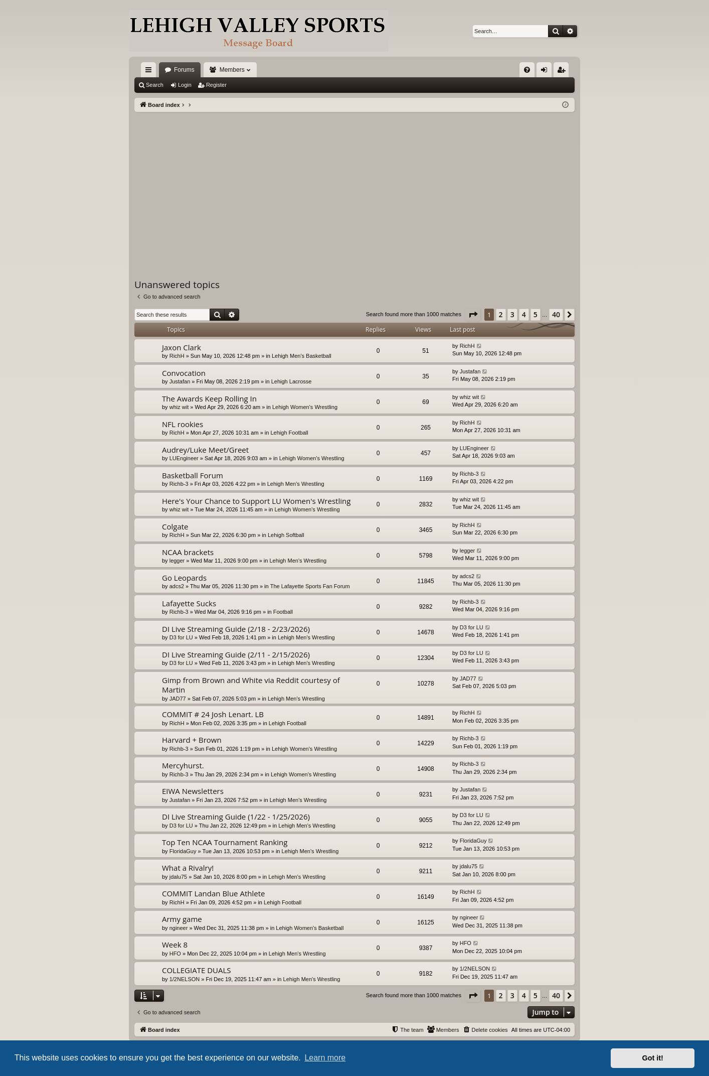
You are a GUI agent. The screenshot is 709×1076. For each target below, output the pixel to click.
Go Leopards (184, 578)
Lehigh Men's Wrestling (295, 484)
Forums (184, 69)
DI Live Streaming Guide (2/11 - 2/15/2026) (236, 654)
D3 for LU (181, 637)
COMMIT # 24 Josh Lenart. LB (213, 714)
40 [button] (556, 314)
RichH (177, 356)
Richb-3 (179, 484)
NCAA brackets (188, 552)
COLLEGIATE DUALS (196, 970)
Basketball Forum (192, 475)
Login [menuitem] (546, 71)
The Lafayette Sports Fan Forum (310, 586)
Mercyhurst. (183, 765)
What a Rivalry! (188, 868)
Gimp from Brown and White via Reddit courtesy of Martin (251, 685)
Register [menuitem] (563, 71)
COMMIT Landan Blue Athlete (213, 893)
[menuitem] (527, 69)
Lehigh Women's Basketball (309, 928)
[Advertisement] (354, 187)
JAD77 (177, 699)
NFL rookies (182, 424)
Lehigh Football (289, 433)
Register (216, 85)
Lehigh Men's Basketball (301, 356)
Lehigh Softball (286, 535)
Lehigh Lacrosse (291, 381)
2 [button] (501, 314)
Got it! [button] (652, 1058)
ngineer (178, 928)
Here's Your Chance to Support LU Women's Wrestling (256, 501)
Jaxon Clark (181, 347)
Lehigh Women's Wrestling (304, 407)
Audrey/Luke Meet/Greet (205, 450)
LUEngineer (184, 458)
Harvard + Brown (192, 740)
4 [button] (524, 314)
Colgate (175, 526)
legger (177, 561)
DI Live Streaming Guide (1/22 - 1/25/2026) (236, 817)
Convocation (184, 373)
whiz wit (179, 407)
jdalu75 (178, 877)
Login (185, 85)
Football (283, 612)
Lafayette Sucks (189, 603)
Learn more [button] (324, 1057)
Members (232, 69)
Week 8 (175, 944)
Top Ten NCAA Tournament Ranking (224, 842)
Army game (182, 919)
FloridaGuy (183, 851)
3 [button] (512, 314)
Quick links (150, 71)
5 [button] (536, 314)
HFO (175, 954)
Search (154, 85)
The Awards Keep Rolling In (209, 398)
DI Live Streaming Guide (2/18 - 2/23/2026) (236, 629)
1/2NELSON (184, 979)
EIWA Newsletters (193, 791)
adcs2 (176, 586)
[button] (472, 315)
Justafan (180, 381)
